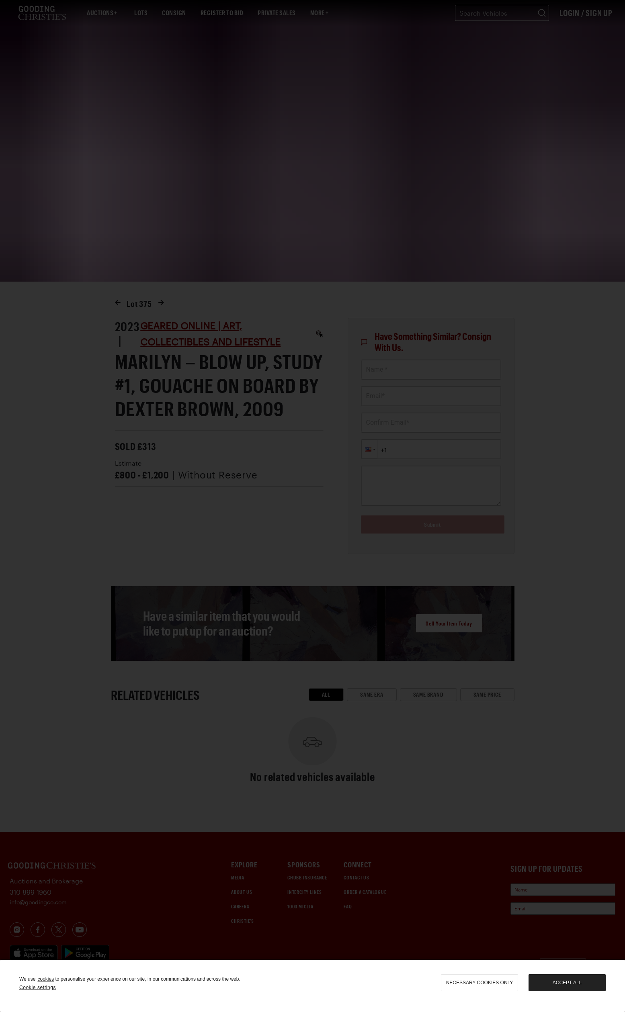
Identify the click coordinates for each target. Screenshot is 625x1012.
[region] (312, 986)
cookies (45, 979)
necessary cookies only (479, 982)
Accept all (567, 982)
